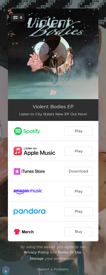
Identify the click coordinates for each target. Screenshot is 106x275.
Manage (37, 258)
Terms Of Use (69, 252)
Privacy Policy (36, 252)
